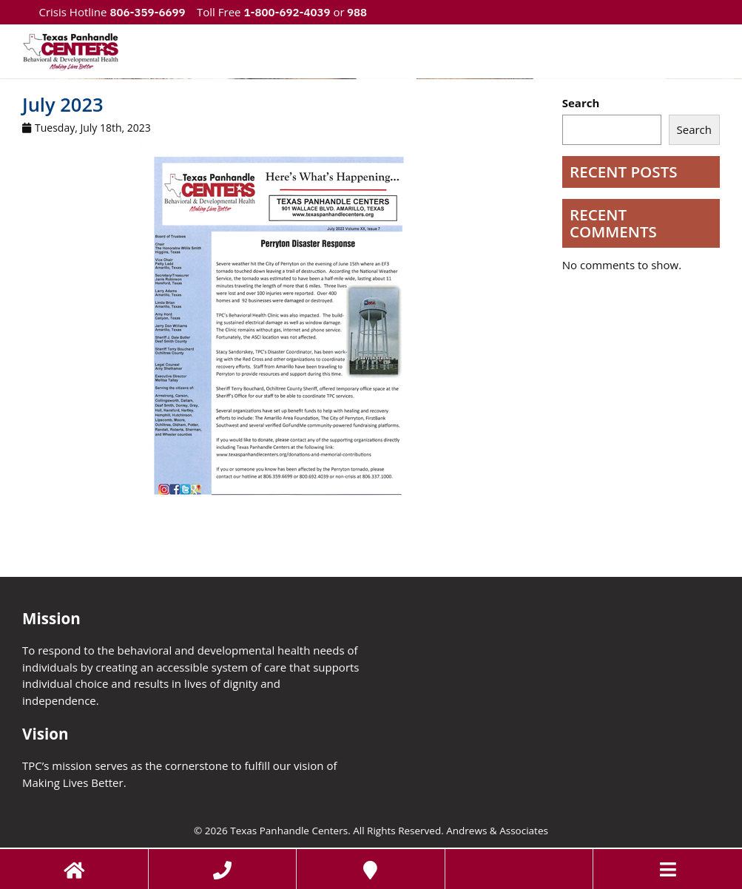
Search (581, 102)
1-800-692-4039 (286, 12)
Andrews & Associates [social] (497, 830)
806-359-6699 (147, 12)
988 (356, 12)
